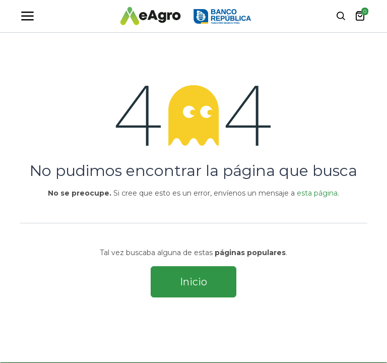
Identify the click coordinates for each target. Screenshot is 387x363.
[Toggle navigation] (27, 16)
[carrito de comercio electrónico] (359, 16)
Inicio (193, 282)
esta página (317, 193)
